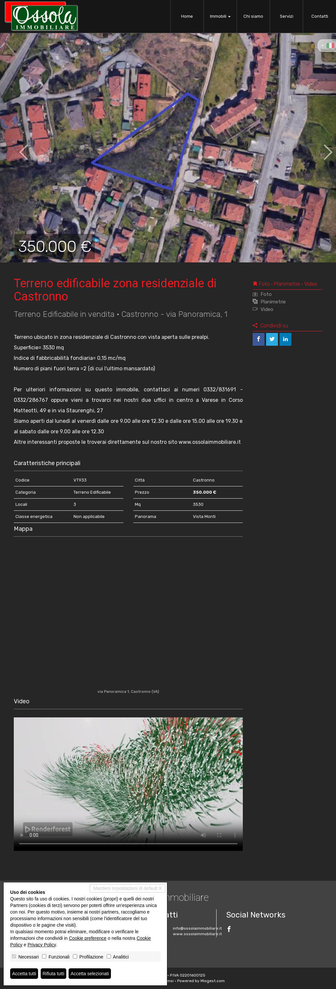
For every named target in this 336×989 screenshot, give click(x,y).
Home (187, 16)
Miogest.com (212, 981)
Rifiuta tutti (53, 973)
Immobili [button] (220, 16)
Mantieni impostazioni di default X (127, 888)
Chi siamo (253, 16)
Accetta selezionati (90, 973)
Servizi (286, 16)
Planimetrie (269, 302)
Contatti (319, 16)
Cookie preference (87, 938)
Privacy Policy (42, 944)
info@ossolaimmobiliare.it (197, 928)
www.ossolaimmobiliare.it (197, 934)
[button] (16, 147)
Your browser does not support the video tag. (128, 781)
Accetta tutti (24, 973)
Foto (262, 294)
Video (263, 309)
